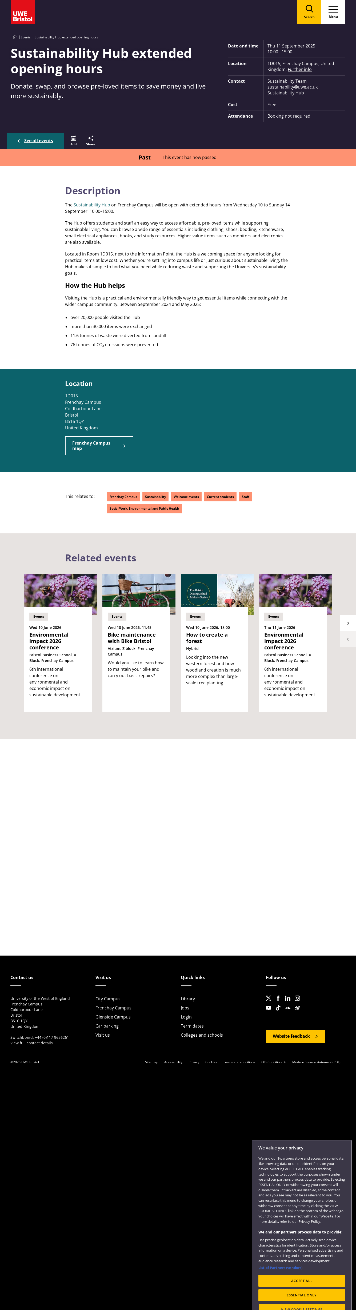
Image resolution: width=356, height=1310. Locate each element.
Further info (300, 69)
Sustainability (155, 496)
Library (188, 999)
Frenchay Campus (123, 496)
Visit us (102, 1035)
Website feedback (291, 1036)
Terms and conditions (239, 1062)
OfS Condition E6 (273, 1062)
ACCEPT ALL (302, 1295)
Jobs (185, 1008)
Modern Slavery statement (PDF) (316, 1062)
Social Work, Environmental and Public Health (144, 508)
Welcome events (186, 496)
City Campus (108, 999)
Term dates (192, 1026)
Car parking (107, 1026)
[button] (74, 141)
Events (26, 37)
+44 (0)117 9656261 (52, 1037)
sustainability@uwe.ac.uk (292, 87)
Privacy (194, 1062)
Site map (151, 1062)
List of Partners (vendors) (280, 1282)
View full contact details (31, 1042)
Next (348, 623)
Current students (220, 496)
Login (186, 1017)
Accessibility (173, 1062)
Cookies (211, 1062)
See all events (38, 140)
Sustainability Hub (285, 93)
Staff (245, 496)
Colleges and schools (202, 1035)
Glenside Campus (113, 1017)
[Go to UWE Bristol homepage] (15, 37)
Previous (348, 639)
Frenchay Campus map (91, 445)
